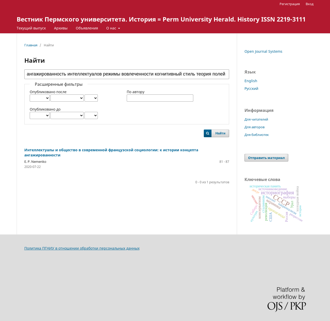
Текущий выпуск (31, 28)
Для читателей (256, 119)
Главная (30, 45)
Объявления (87, 28)
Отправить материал (266, 157)
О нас (111, 28)
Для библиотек (256, 134)
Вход (310, 4)
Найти (220, 133)
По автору (135, 91)
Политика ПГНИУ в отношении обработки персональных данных (82, 248)
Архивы (61, 28)
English (250, 80)
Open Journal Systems (263, 51)
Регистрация (290, 4)
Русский (251, 88)
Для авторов (254, 127)
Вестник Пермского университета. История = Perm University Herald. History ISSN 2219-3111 (161, 19)
